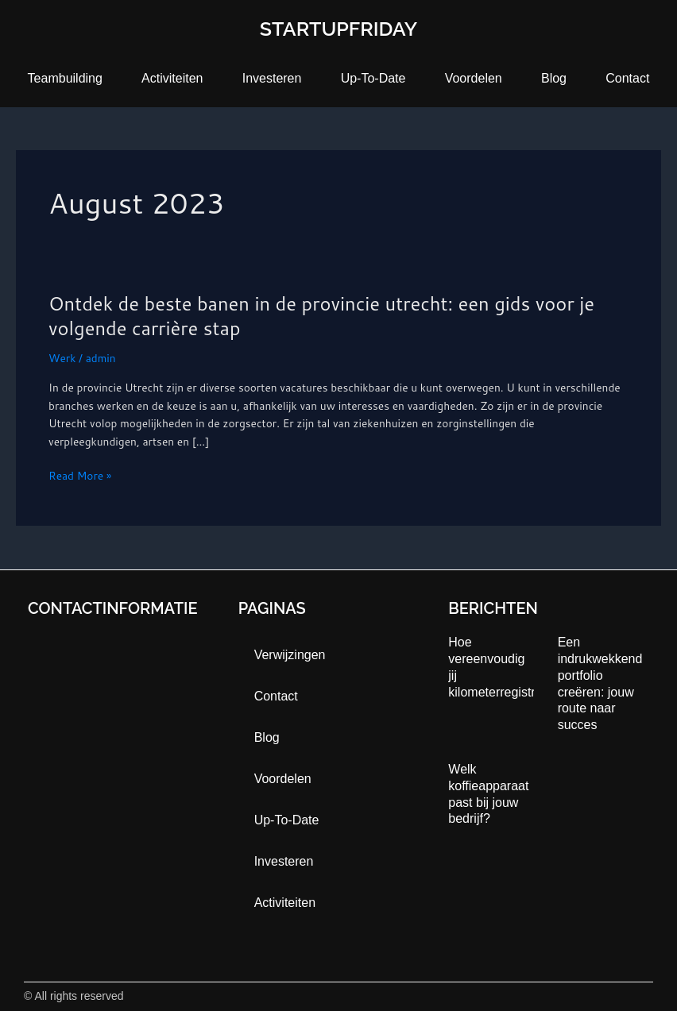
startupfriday (338, 29)
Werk (61, 357)
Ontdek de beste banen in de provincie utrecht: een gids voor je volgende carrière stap (321, 316)
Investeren (272, 78)
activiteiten (172, 78)
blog (554, 78)
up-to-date (373, 78)
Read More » (79, 476)
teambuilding (65, 78)
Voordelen (473, 78)
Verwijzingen (290, 655)
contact (627, 78)
